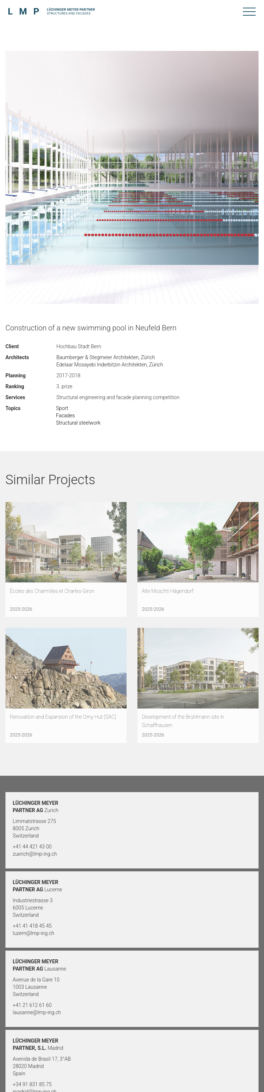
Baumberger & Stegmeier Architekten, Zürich (105, 357)
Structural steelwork (78, 423)
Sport (62, 408)
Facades (65, 415)
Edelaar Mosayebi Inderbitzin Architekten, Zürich (109, 365)
